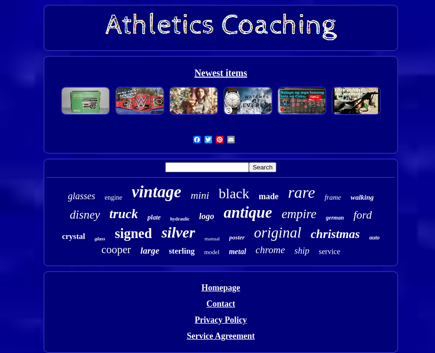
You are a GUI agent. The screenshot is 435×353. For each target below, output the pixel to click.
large (149, 251)
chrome (270, 250)
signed (133, 233)
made (269, 196)
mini (200, 195)
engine (113, 197)
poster (237, 237)
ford (362, 215)
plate (154, 217)
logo (206, 216)
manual (212, 238)
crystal (73, 236)
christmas (335, 234)
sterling (182, 251)
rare (301, 192)
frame (332, 197)
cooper (116, 250)
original (277, 232)
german (335, 217)
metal (237, 251)
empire (298, 214)
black (234, 193)
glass (99, 238)
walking (362, 197)
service (329, 251)
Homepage (221, 287)
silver (178, 232)
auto (374, 237)
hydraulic (179, 218)
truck (124, 213)
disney (85, 214)
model (212, 252)
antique (247, 212)
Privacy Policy (221, 320)
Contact (220, 304)
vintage (156, 192)
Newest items (221, 73)
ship (301, 251)
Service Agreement (221, 336)
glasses (81, 196)
